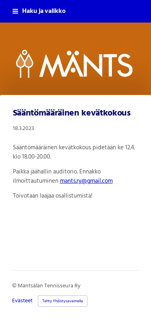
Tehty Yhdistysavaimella (62, 301)
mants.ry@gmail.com (86, 181)
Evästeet (22, 301)
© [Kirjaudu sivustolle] (15, 286)
